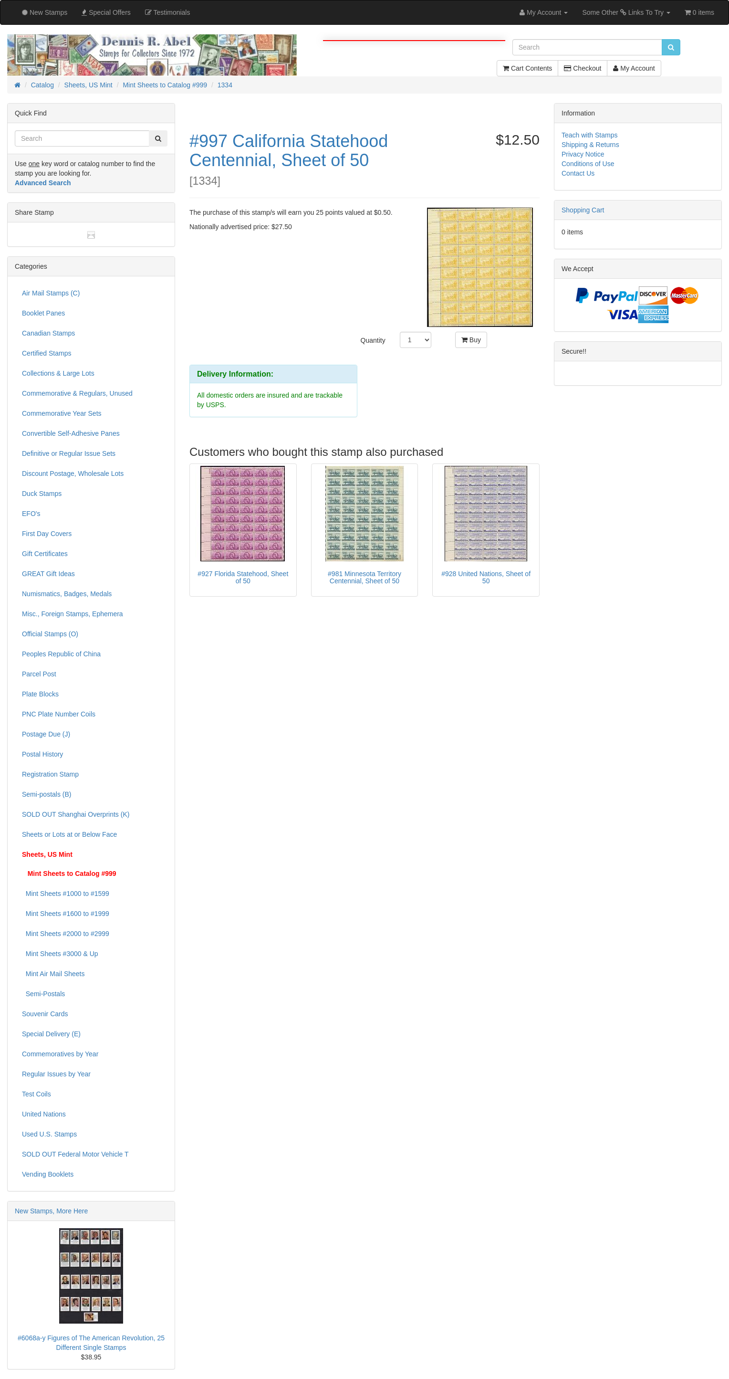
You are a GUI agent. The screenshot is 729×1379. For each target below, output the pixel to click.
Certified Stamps (46, 353)
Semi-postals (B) (46, 794)
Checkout (582, 68)
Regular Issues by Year (56, 1074)
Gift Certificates (45, 554)
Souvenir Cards (45, 1014)
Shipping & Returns (590, 144)
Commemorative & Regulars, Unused (77, 393)
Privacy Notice (583, 154)
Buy (471, 340)
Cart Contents (527, 68)
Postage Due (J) (46, 734)
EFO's (31, 513)
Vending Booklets (47, 1174)
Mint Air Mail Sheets (53, 974)
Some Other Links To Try (626, 12)
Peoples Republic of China (61, 654)
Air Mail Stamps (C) (51, 293)
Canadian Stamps (48, 333)
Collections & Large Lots (58, 373)
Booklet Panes (43, 313)
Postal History (42, 754)
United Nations (44, 1114)
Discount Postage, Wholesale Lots (73, 473)
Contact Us (578, 173)
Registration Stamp (50, 774)
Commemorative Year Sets (62, 413)
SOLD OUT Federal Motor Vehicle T (75, 1154)
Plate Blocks (40, 694)
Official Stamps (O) (50, 634)
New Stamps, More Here (51, 1211)
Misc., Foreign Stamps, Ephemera (72, 614)
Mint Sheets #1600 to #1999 (65, 913)
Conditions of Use (588, 164)
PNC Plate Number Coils (58, 714)
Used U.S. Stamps (49, 1134)
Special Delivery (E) (51, 1034)
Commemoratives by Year (60, 1054)
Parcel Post (39, 674)
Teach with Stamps (590, 135)
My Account (634, 68)
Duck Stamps (42, 493)
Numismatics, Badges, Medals (67, 594)
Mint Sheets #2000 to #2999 (65, 933)
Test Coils (36, 1094)
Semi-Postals (43, 994)
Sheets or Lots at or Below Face (69, 834)
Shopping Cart (583, 210)
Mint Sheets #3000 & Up (60, 954)
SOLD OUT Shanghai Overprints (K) (75, 814)
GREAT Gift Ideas (48, 574)
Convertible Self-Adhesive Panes (71, 433)
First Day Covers (47, 533)
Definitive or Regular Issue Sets (68, 453)
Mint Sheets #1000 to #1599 (65, 893)
